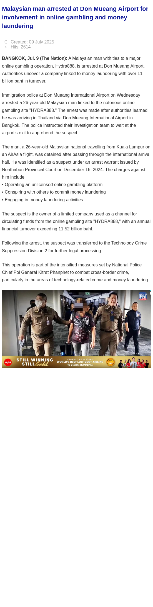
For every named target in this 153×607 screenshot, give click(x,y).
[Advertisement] (77, 414)
